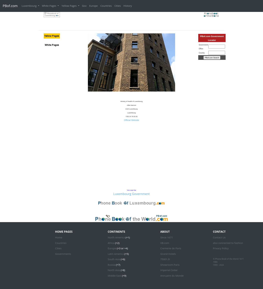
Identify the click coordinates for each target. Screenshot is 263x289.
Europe (93, 5)
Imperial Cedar (169, 270)
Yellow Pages (69, 5)
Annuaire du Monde (172, 275)
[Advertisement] (131, 19)
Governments (63, 253)
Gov (84, 5)
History (127, 5)
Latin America (116, 253)
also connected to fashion (228, 243)
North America (116, 237)
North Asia (114, 270)
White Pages (49, 5)
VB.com (164, 243)
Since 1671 (166, 237)
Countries (106, 5)
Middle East (114, 275)
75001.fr (165, 259)
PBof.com (10, 6)
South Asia (114, 259)
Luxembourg (29, 5)
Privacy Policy (221, 248)
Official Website (131, 120)
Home (58, 237)
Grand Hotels (168, 253)
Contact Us (219, 237)
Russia (111, 264)
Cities (117, 5)
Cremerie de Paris (170, 248)
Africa (111, 243)
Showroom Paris (169, 264)
